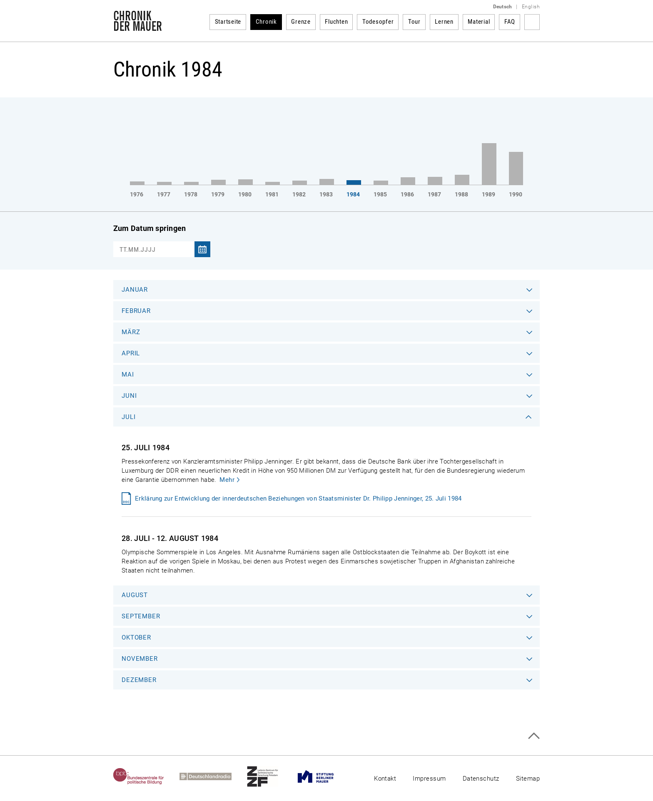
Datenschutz (481, 778)
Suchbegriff (532, 22)
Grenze (301, 21)
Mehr (226, 480)
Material (479, 21)
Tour (414, 21)
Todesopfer (378, 21)
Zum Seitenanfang (534, 735)
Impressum (429, 778)
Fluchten (336, 21)
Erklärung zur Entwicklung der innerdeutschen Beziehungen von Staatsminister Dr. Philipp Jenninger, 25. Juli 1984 (298, 498)
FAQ (509, 21)
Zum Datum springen (149, 228)
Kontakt (385, 778)
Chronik (266, 21)
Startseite (228, 21)
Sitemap (528, 778)
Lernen (444, 21)
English (531, 7)
